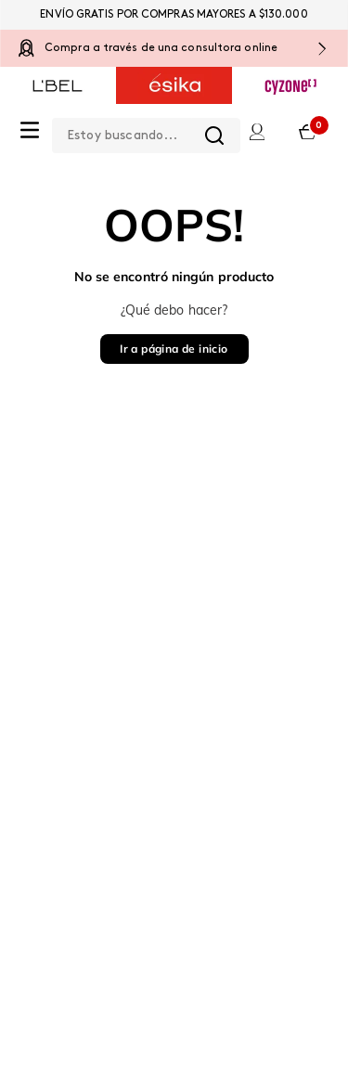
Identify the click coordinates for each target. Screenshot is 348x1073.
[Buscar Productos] (214, 135)
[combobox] (146, 131)
